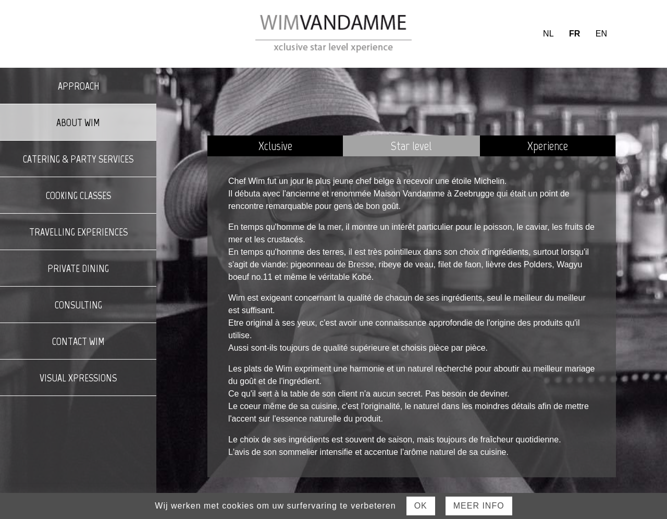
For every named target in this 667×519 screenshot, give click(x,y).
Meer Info (478, 505)
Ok (420, 505)
